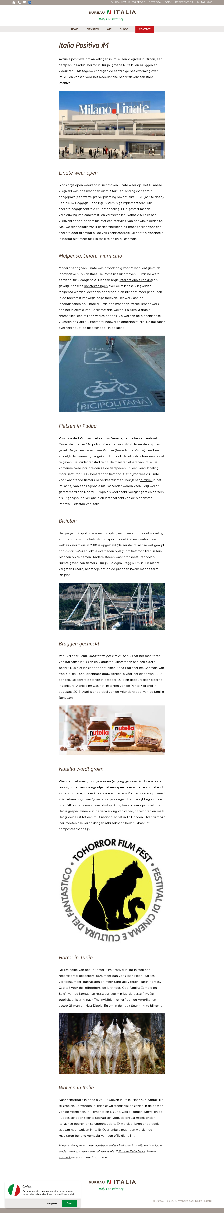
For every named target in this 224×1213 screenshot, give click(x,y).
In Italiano (204, 2)
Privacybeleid (68, 1194)
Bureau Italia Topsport (128, 2)
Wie (109, 29)
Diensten (93, 29)
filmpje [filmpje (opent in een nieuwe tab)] (146, 480)
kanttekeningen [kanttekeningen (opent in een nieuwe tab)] (96, 286)
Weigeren (52, 1203)
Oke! (69, 1203)
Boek (168, 2)
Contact (144, 29)
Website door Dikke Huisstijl (195, 1201)
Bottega (155, 2)
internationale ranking (136, 280)
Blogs (124, 29)
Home (74, 29)
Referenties (184, 2)
